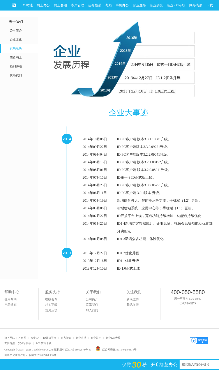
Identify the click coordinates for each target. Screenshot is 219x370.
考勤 (108, 5)
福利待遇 (16, 66)
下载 (209, 5)
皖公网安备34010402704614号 (116, 349)
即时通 (28, 5)
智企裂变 (156, 5)
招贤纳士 (16, 57)
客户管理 (77, 5)
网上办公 (43, 5)
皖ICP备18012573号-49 (78, 349)
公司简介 (16, 30)
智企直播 (139, 5)
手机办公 (122, 5)
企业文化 (16, 39)
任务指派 (94, 5)
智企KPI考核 (176, 5)
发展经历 (16, 48)
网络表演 (195, 5)
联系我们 (16, 75)
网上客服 (60, 5)
